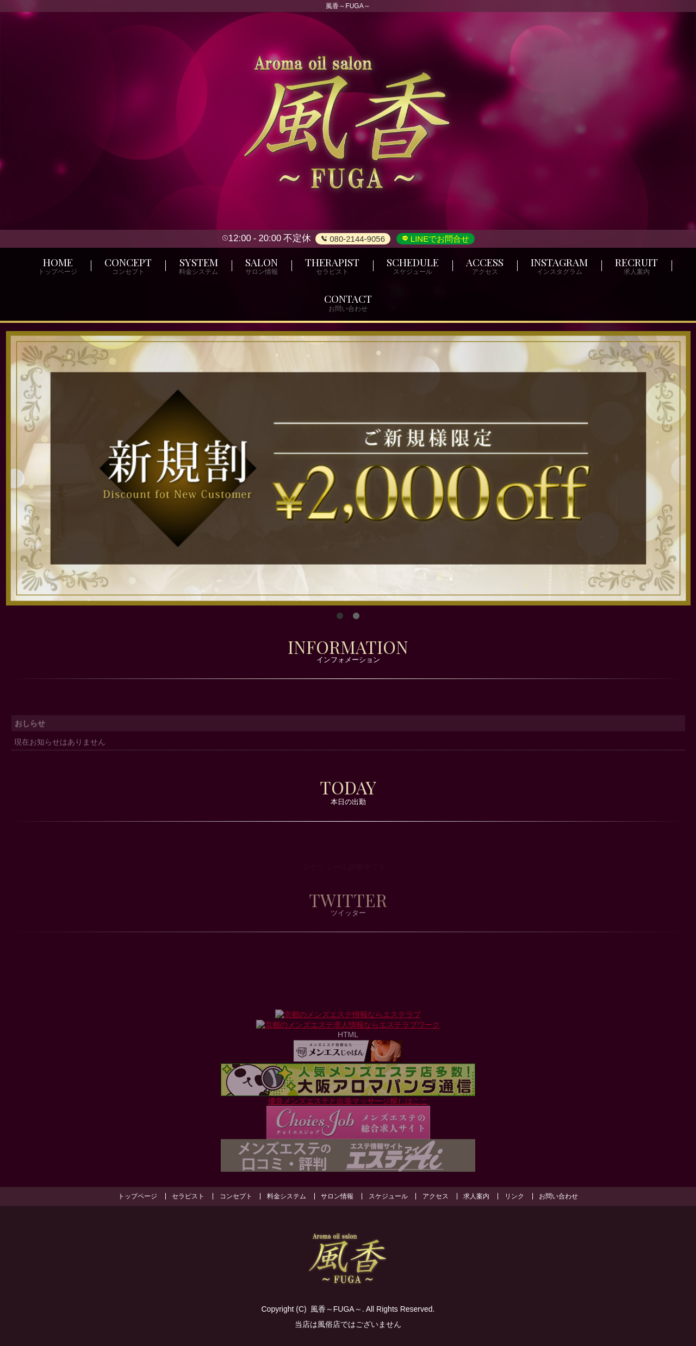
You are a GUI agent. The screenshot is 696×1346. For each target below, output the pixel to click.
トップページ (137, 1196)
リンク (514, 1196)
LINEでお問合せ (439, 238)
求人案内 (476, 1196)
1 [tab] (340, 616)
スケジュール (388, 1196)
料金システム (286, 1196)
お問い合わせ (558, 1196)
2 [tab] (356, 616)
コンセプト (236, 1196)
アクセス (435, 1196)
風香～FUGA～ (336, 1309)
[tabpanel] (348, 468)
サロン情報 (337, 1196)
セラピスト (188, 1196)
